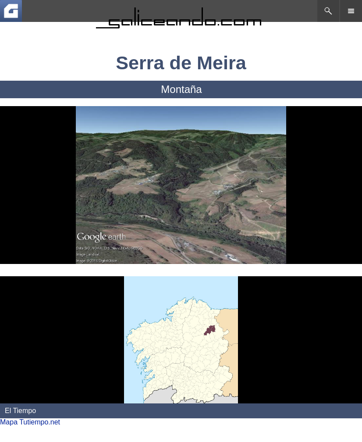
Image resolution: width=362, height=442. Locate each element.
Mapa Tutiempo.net (30, 422)
